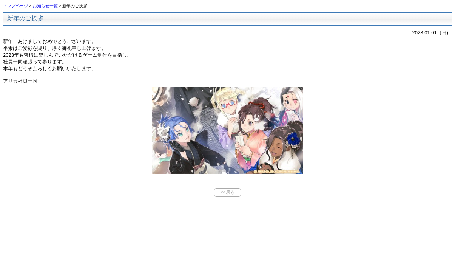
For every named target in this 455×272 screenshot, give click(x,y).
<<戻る (227, 192)
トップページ (15, 5)
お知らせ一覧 (45, 5)
